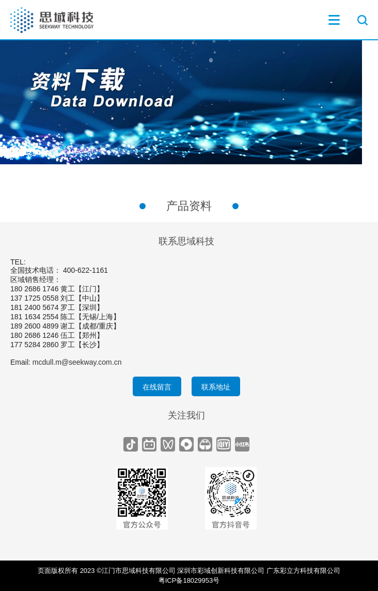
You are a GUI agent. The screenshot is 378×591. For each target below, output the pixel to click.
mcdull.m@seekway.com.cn (77, 362)
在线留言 (157, 387)
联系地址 (215, 387)
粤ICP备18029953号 (189, 580)
